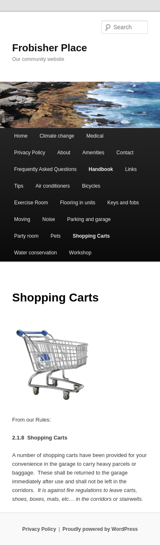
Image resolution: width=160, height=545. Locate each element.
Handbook (101, 169)
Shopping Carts (91, 236)
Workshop (80, 253)
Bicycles (91, 186)
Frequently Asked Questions (45, 169)
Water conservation (35, 253)
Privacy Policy (29, 153)
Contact (124, 153)
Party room (26, 236)
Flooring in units (78, 203)
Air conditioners (52, 186)
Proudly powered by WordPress (100, 529)
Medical (94, 136)
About (63, 153)
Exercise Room (31, 203)
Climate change (56, 136)
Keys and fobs (123, 203)
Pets (56, 236)
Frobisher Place (49, 47)
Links (131, 169)
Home (20, 136)
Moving (22, 219)
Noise (48, 219)
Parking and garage (89, 219)
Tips (18, 186)
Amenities (93, 153)
